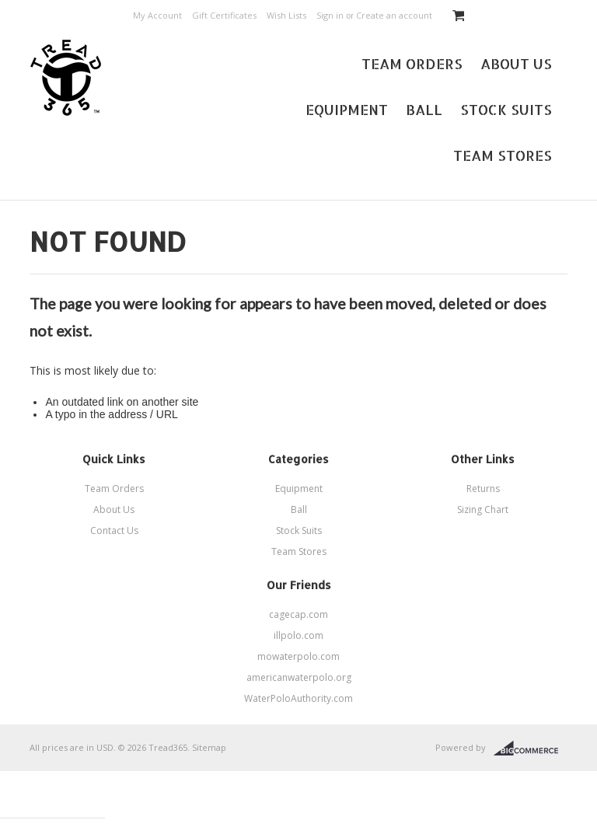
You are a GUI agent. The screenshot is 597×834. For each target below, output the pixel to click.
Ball (424, 109)
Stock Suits (506, 109)
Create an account (394, 15)
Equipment (346, 109)
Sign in (330, 15)
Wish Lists (286, 15)
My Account (157, 15)
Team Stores (502, 155)
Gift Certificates (224, 15)
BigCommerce (530, 748)
